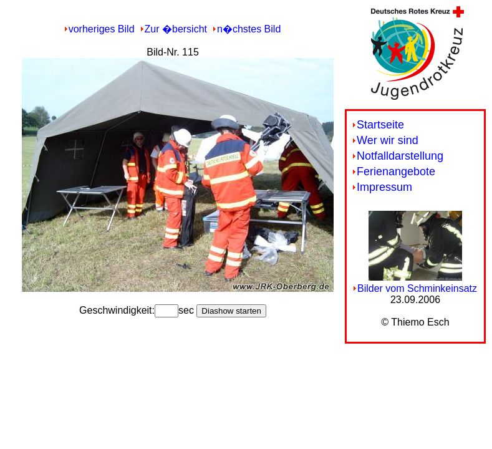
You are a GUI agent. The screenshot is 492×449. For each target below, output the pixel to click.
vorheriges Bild (102, 29)
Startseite (380, 124)
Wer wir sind (387, 140)
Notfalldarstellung (400, 156)
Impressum (384, 187)
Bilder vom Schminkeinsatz (417, 288)
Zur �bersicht (176, 29)
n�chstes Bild (249, 29)
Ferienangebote (396, 171)
